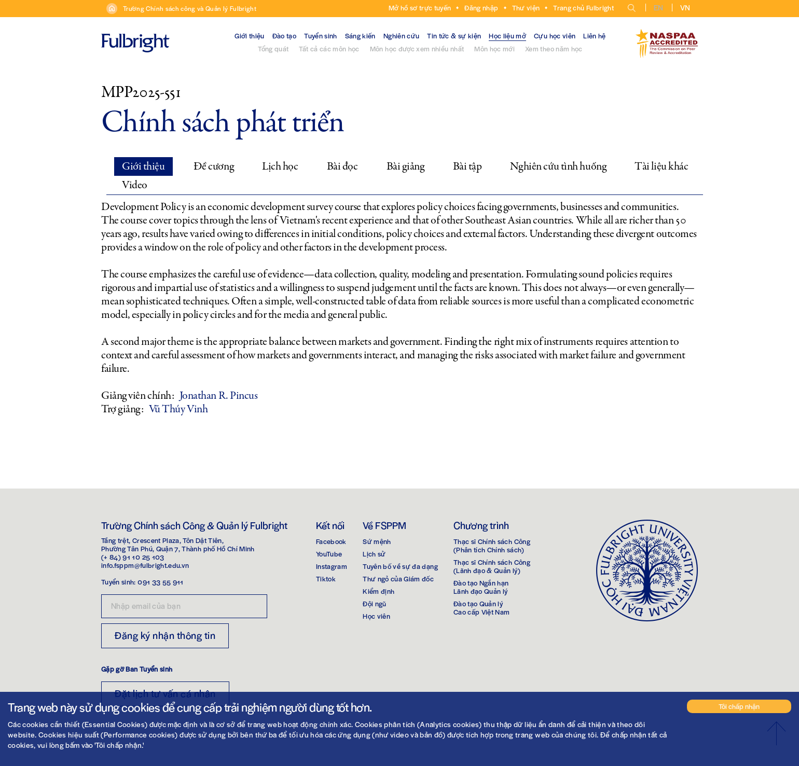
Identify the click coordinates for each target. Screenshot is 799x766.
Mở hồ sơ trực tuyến (420, 7)
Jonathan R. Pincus (219, 395)
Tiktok (326, 578)
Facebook (331, 541)
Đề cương (213, 166)
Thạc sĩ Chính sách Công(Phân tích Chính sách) (491, 545)
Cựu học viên (554, 35)
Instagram (331, 566)
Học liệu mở (507, 35)
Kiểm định (378, 591)
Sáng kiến (360, 35)
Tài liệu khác (661, 166)
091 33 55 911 (160, 582)
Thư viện (526, 7)
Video (134, 185)
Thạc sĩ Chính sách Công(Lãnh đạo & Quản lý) (491, 566)
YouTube (329, 554)
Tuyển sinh (320, 35)
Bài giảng (405, 166)
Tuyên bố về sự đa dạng (400, 566)
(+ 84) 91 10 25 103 (132, 557)
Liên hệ (594, 35)
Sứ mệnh (377, 541)
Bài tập (467, 166)
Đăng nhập (481, 7)
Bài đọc (342, 166)
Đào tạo (284, 35)
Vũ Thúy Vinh (178, 409)
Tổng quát (273, 48)
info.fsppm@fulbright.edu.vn (145, 565)
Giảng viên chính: (137, 395)
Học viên (376, 616)
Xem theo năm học (554, 48)
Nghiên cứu (401, 35)
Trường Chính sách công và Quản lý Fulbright (189, 8)
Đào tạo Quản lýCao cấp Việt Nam (481, 607)
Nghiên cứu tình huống (558, 166)
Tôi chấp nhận (739, 706)
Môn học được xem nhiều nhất (417, 48)
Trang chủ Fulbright (583, 7)
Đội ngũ (374, 603)
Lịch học (280, 166)
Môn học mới (494, 48)
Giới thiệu (250, 35)
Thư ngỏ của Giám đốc (398, 578)
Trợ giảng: (122, 409)
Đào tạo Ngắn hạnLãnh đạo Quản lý (481, 587)
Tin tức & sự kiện (454, 35)
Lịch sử (374, 554)
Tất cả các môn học (329, 48)
